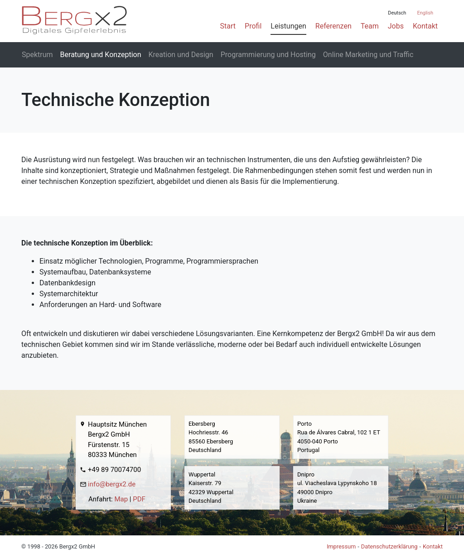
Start (228, 26)
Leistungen (288, 26)
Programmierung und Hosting (268, 54)
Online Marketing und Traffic (368, 54)
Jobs (396, 26)
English (425, 13)
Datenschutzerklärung (389, 546)
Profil (253, 26)
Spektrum (37, 54)
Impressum (341, 546)
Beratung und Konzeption (100, 54)
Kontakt (425, 26)
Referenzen (333, 26)
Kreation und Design (181, 54)
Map (121, 499)
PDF (139, 499)
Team (370, 26)
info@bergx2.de (111, 484)
